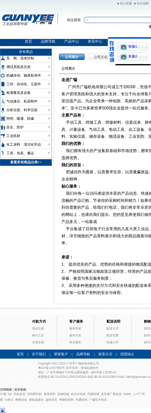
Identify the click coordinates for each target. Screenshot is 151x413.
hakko (127, 394)
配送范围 (112, 335)
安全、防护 (15, 127)
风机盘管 (19, 394)
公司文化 (101, 57)
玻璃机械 (63, 394)
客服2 (129, 56)
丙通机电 (81, 399)
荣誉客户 (61, 354)
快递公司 (112, 342)
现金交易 (38, 328)
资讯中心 (95, 41)
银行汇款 (38, 335)
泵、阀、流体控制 (20, 58)
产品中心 (71, 41)
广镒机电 (81, 363)
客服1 (129, 47)
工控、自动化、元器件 (23, 84)
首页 (28, 41)
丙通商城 (93, 394)
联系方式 (105, 354)
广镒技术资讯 (98, 399)
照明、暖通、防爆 (20, 118)
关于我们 (39, 354)
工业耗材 (13, 136)
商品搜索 (74, 20)
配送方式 (112, 328)
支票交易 (38, 342)
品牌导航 (48, 41)
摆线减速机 (36, 399)
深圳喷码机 (34, 394)
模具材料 (50, 394)
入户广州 (139, 394)
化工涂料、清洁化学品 (23, 144)
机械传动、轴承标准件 (23, 75)
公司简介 (72, 57)
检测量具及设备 (18, 93)
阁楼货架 (21, 399)
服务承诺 (75, 328)
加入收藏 (126, 3)
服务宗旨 (75, 335)
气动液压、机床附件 (22, 101)
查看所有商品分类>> (26, 162)
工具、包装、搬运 (20, 153)
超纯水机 (51, 399)
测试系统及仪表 (18, 67)
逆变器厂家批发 (111, 394)
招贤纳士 (127, 354)
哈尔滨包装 (78, 394)
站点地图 (143, 3)
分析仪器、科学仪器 (22, 110)
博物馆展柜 (66, 399)
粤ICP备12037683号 (51, 368)
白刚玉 (9, 399)
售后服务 (75, 342)
